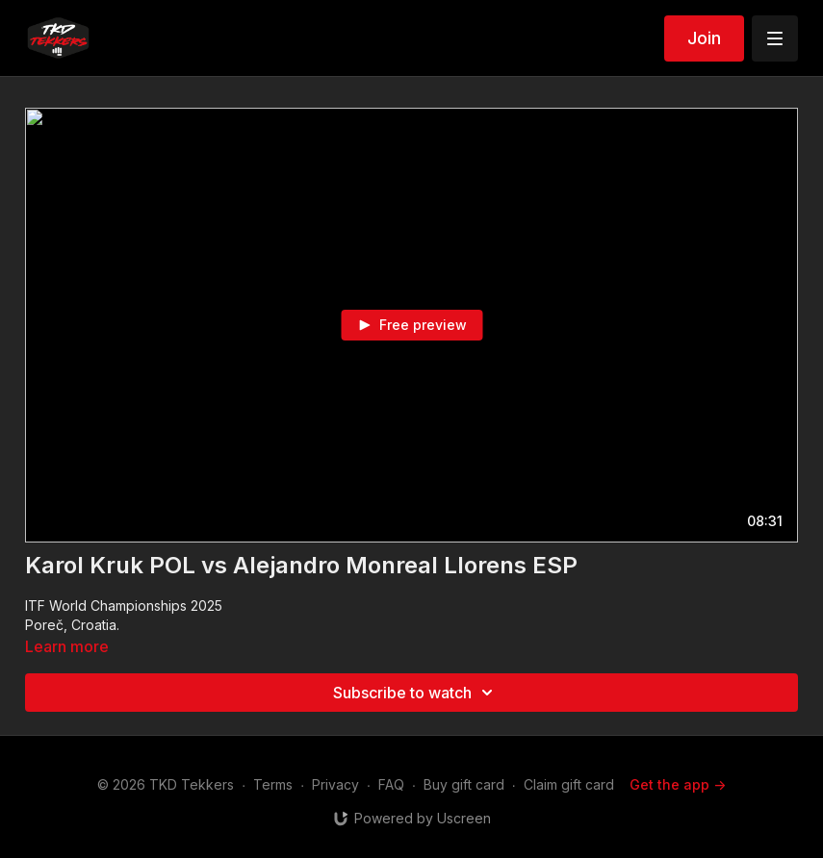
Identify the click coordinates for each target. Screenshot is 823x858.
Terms (273, 784)
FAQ (391, 784)
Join (704, 38)
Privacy (335, 784)
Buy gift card (464, 784)
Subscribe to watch (416, 692)
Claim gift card (569, 784)
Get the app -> (678, 784)
